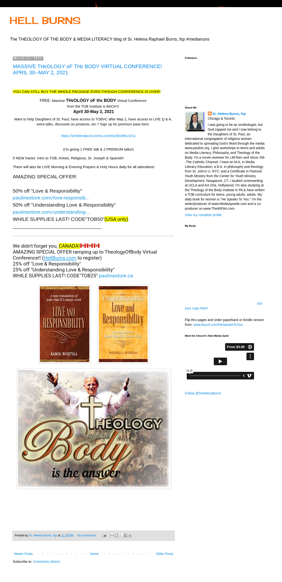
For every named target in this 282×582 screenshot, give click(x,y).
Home (94, 554)
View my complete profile (203, 215)
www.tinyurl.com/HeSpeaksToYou (218, 324)
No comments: (87, 535)
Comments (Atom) (46, 561)
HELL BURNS (45, 20)
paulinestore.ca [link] (116, 276)
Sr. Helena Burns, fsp (229, 114)
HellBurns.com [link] (60, 258)
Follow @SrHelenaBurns (203, 393)
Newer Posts (23, 554)
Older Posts (164, 554)
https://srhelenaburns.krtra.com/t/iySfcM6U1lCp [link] (98, 136)
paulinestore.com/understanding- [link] (51, 212)
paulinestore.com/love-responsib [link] (51, 198)
